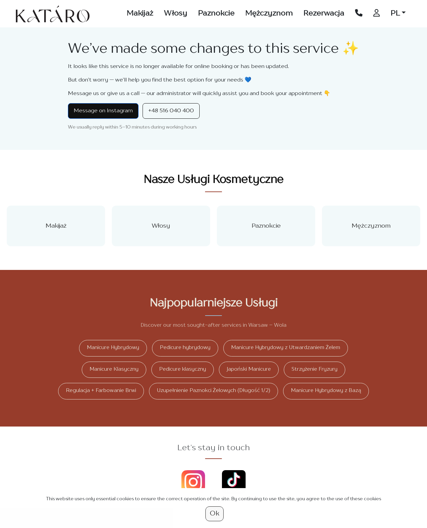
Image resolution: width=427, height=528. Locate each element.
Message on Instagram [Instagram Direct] (103, 111)
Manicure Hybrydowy (113, 347)
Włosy (175, 13)
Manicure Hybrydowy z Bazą (326, 390)
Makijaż (140, 13)
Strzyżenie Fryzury (314, 369)
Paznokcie (216, 13)
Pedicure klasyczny (182, 369)
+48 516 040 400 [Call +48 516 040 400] (171, 111)
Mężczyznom (269, 13)
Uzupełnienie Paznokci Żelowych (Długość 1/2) (213, 390)
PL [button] (395, 13)
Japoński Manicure (249, 369)
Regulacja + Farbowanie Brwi (101, 390)
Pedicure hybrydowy (185, 347)
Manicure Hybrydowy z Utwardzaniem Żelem (285, 347)
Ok (214, 513)
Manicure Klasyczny (114, 369)
